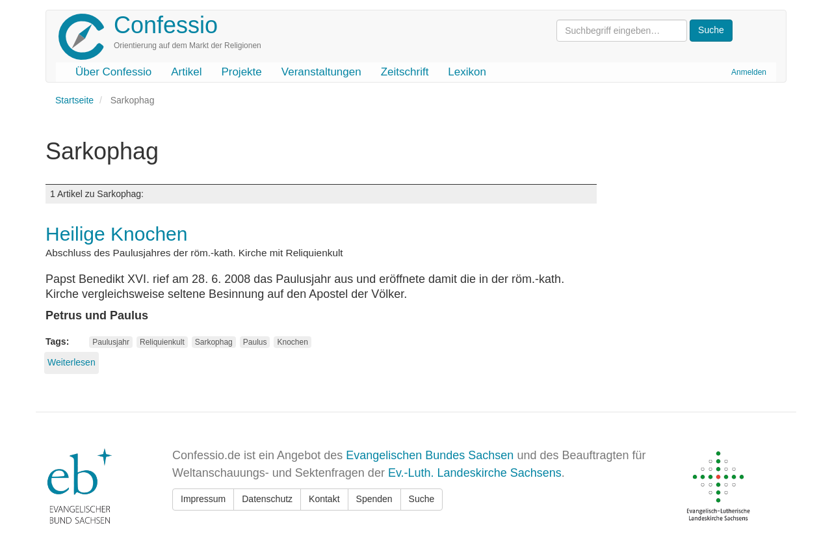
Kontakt (324, 499)
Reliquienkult (162, 342)
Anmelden (748, 72)
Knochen (292, 342)
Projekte (241, 72)
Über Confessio (113, 72)
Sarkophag (214, 342)
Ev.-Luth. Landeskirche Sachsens (475, 472)
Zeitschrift (405, 72)
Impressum (203, 499)
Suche (422, 499)
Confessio (166, 25)
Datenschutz (267, 499)
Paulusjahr (110, 342)
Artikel (186, 72)
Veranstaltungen (321, 72)
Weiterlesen (71, 362)
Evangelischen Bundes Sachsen (430, 455)
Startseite (74, 100)
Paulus (255, 342)
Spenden (374, 499)
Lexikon (467, 72)
